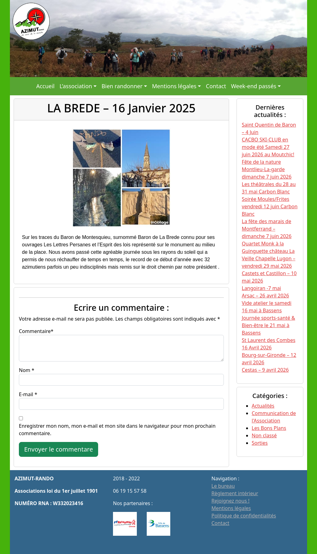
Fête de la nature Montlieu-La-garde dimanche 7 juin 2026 (267, 169)
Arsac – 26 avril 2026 (265, 295)
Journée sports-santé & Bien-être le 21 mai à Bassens (268, 325)
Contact (216, 86)
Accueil (45, 86)
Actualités (263, 405)
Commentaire (35, 331)
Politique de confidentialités (243, 515)
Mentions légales (174, 86)
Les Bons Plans (269, 428)
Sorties (260, 442)
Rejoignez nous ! (230, 500)
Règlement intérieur (234, 493)
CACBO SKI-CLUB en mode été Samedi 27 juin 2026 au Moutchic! (268, 147)
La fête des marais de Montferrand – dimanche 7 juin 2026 (267, 229)
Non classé (264, 435)
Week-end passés (253, 86)
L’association (75, 86)
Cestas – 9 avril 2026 (265, 369)
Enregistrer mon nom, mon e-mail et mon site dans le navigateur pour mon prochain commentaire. (117, 429)
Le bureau (223, 486)
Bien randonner (122, 86)
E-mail (26, 394)
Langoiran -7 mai (261, 288)
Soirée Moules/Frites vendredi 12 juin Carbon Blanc (269, 206)
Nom (24, 370)
